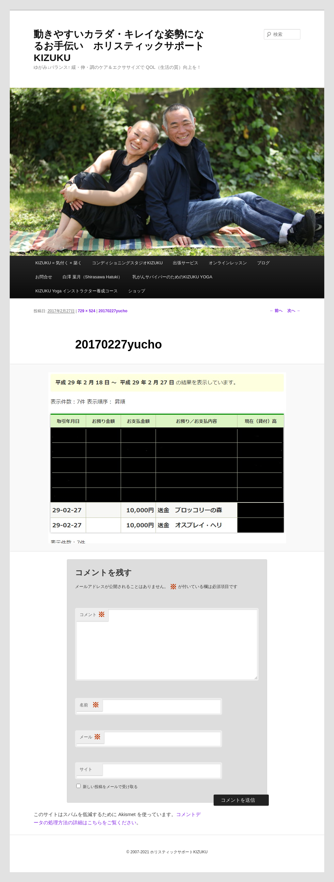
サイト (86, 769)
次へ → (293, 310)
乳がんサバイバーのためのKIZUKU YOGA (172, 276)
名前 (89, 705)
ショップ (136, 290)
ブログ (263, 262)
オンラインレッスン (228, 262)
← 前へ (276, 310)
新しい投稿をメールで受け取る (110, 786)
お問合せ (43, 276)
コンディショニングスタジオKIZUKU (127, 262)
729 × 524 (86, 311)
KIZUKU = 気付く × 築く (58, 262)
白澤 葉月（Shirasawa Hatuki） (92, 276)
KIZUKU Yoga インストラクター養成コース (76, 290)
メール (90, 737)
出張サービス (185, 262)
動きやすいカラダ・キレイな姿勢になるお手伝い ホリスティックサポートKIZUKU (119, 46)
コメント (92, 615)
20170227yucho (113, 311)
